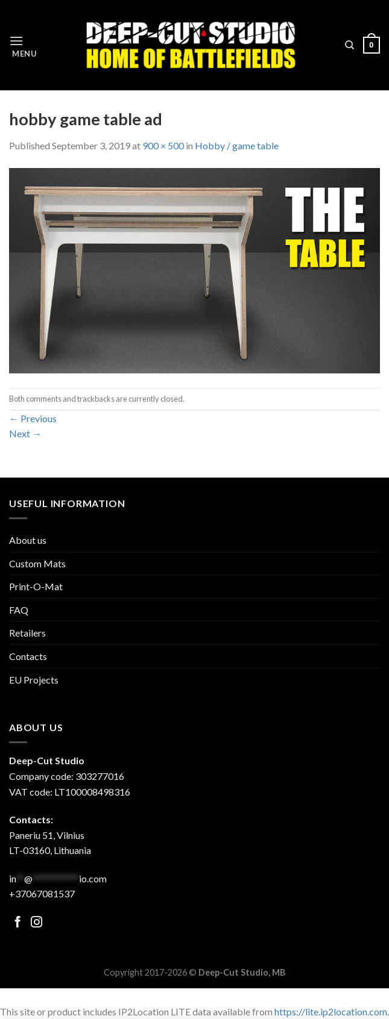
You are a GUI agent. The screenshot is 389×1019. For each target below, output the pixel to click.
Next (25, 433)
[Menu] (23, 45)
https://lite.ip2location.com (330, 1011)
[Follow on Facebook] (18, 923)
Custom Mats (37, 563)
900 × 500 (163, 145)
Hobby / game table (237, 145)
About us (27, 540)
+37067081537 (42, 893)
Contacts (28, 656)
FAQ (18, 609)
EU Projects (34, 679)
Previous (33, 418)
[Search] (349, 45)
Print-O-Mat (36, 586)
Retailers (27, 632)
